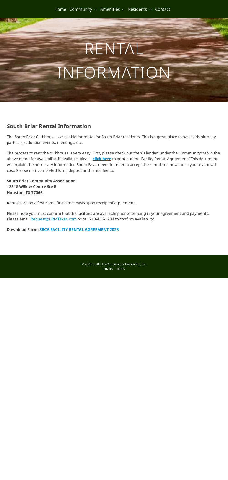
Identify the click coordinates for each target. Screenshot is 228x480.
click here (102, 160)
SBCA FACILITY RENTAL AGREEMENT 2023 (79, 231)
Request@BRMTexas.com (54, 220)
